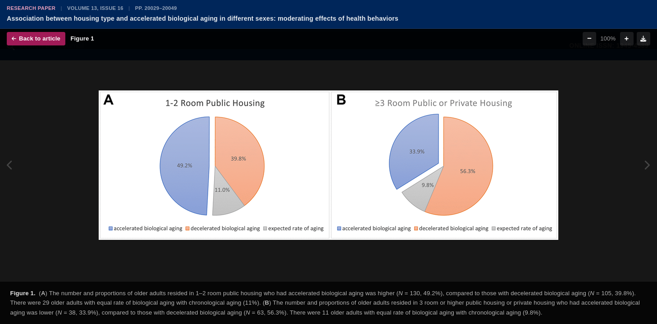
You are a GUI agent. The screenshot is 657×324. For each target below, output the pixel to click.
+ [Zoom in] (627, 38)
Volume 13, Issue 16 (95, 8)
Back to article (36, 38)
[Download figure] (643, 38)
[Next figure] (647, 165)
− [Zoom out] (589, 38)
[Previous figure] (10, 165)
